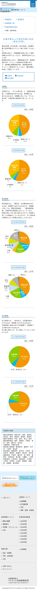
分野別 (9, 75)
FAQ (4, 530)
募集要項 (8, 19)
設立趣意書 (24, 504)
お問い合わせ (7, 566)
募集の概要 (6, 521)
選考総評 (21, 19)
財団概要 (23, 501)
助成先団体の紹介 (11, 27)
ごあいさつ (6, 497)
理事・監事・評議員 (27, 510)
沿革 (21, 507)
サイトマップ (7, 569)
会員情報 (23, 549)
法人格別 (10, 78)
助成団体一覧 (10, 23)
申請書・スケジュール (10, 527)
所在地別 (20, 75)
